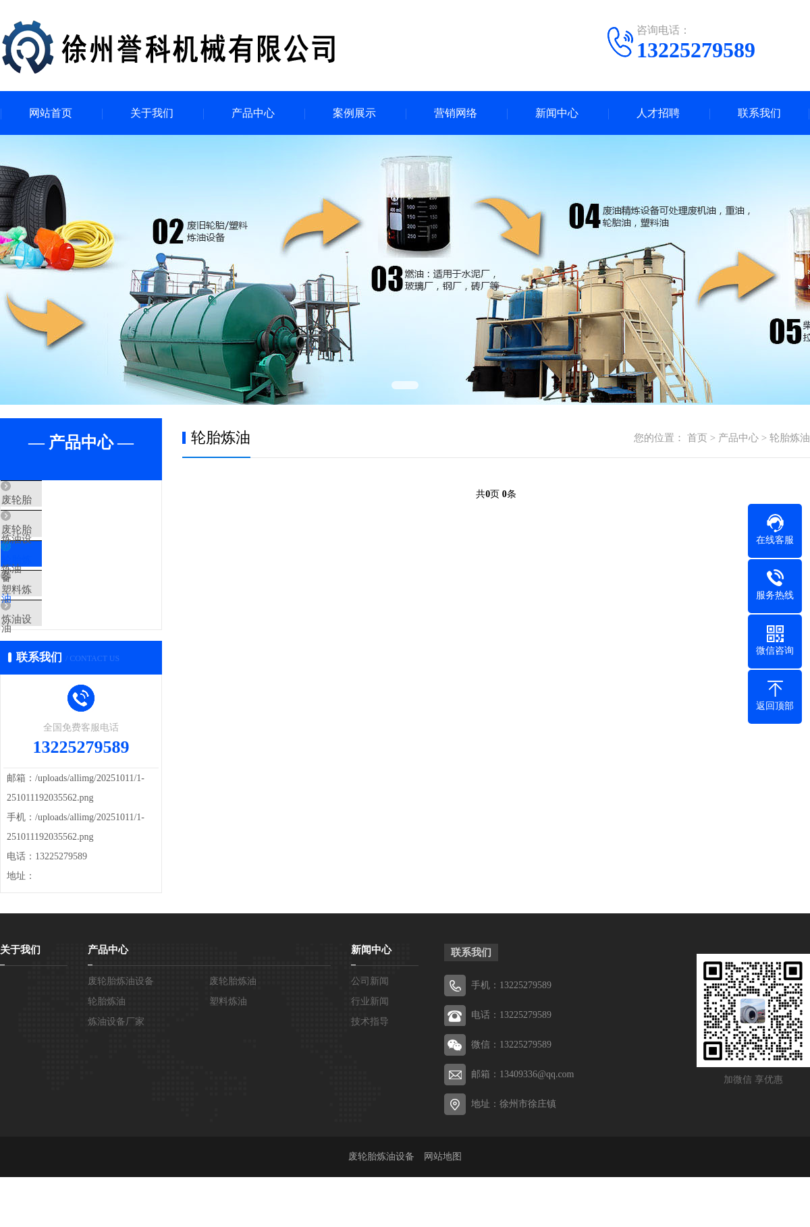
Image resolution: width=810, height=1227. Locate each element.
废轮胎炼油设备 (67, 500)
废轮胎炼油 (57, 540)
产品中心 (253, 113)
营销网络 (455, 113)
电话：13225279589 (511, 1065)
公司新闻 (370, 1031)
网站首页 (50, 113)
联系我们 (759, 113)
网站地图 (443, 1206)
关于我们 (151, 113)
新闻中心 (556, 113)
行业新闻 (370, 1051)
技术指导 (370, 1071)
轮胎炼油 (52, 580)
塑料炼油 (52, 620)
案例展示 (354, 113)
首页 (697, 437)
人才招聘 (658, 113)
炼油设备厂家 (62, 659)
